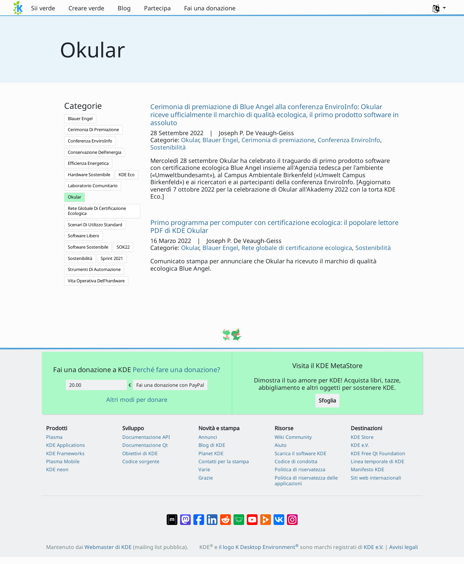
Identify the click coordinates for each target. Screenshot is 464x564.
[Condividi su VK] (279, 516)
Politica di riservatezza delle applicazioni (306, 481)
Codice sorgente (140, 461)
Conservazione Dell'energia (94, 152)
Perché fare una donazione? (176, 369)
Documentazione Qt (145, 445)
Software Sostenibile (88, 247)
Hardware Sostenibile (89, 175)
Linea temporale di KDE (377, 461)
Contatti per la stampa (223, 461)
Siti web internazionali (376, 478)
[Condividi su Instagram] (292, 516)
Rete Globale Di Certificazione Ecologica (97, 211)
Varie (204, 469)
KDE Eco (127, 175)
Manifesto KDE (367, 469)
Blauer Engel (80, 118)
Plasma (54, 437)
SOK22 (123, 247)
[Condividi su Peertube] (265, 516)
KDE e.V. (360, 445)
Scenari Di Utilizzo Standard (95, 225)
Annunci (207, 437)
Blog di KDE (211, 445)
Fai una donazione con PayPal (170, 385)
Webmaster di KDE (108, 547)
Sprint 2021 (112, 258)
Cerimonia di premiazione (278, 140)
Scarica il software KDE (300, 453)
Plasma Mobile (63, 461)
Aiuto (281, 445)
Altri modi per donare (136, 399)
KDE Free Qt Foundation (378, 453)
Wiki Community (293, 437)
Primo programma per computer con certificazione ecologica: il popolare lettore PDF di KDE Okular (274, 226)
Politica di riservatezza (300, 469)
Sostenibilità (80, 258)
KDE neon (57, 469)
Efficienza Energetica (88, 163)
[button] (439, 8)
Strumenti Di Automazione (94, 269)
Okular (74, 197)
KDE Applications (65, 445)
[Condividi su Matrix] (172, 516)
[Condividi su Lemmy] (239, 516)
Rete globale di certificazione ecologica (297, 248)
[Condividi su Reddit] (225, 516)
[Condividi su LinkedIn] (212, 516)
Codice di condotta (296, 461)
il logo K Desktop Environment (259, 547)
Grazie (205, 478)
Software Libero (83, 236)
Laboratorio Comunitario (93, 186)
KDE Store (362, 437)
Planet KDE (210, 453)
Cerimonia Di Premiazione (93, 129)
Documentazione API (146, 437)
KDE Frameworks (65, 453)
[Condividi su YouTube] (252, 516)
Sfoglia (327, 400)
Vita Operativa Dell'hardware (96, 281)
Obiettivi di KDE (140, 453)
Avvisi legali (403, 547)
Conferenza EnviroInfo (90, 141)
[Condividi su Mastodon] (185, 516)
